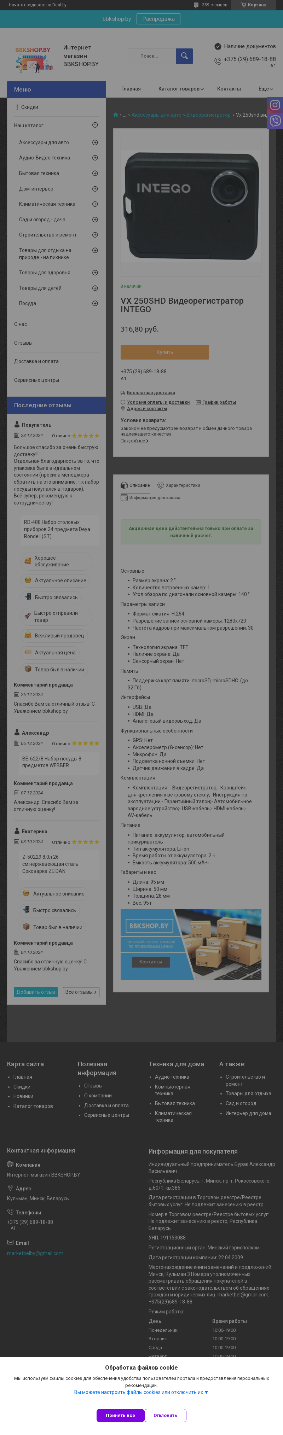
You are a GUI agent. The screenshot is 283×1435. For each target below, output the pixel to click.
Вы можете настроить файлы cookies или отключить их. (139, 1392)
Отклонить (165, 1415)
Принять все (120, 1415)
